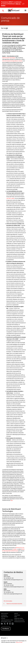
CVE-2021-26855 (10, 198)
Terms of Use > (19, 642)
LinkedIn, (15, 549)
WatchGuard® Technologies (8, 57)
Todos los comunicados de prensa (14, 603)
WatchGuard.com (20, 547)
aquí (12, 500)
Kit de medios (9, 601)
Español (4, 638)
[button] (3, 10)
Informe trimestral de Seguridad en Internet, (12, 60)
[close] (23, 3)
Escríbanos (5, 628)
